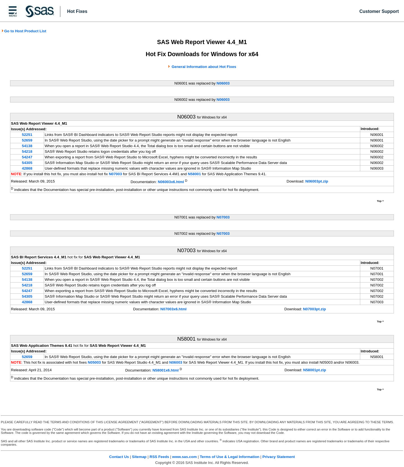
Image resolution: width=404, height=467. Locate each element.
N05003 (94, 362)
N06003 (223, 83)
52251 (27, 135)
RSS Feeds (159, 457)
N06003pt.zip (316, 181)
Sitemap (139, 457)
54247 (27, 157)
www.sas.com (184, 457)
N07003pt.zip (314, 309)
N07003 (115, 174)
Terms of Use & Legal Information (229, 457)
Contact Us (119, 457)
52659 (27, 140)
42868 (27, 168)
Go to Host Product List (23, 31)
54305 (27, 163)
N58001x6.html (165, 370)
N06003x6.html (171, 182)
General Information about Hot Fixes (204, 67)
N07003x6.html (173, 309)
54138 (27, 146)
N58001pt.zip (314, 370)
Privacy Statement (278, 457)
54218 (27, 151)
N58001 (194, 174)
